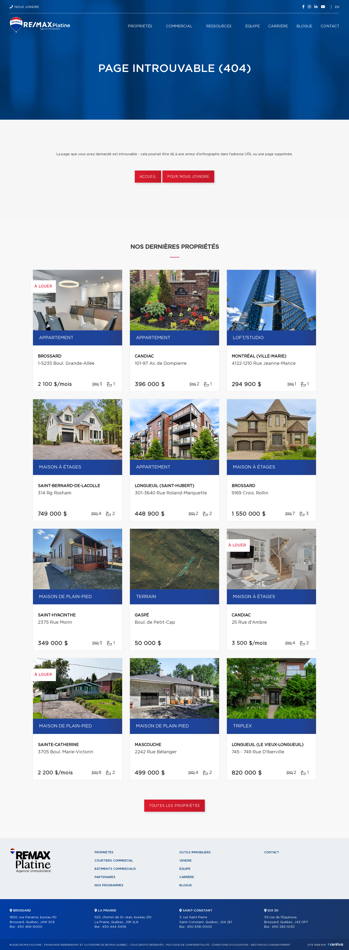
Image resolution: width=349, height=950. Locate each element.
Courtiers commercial (114, 860)
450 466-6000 (29, 926)
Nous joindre (27, 7)
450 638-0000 (199, 926)
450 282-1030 (283, 926)
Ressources (218, 26)
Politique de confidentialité (187, 945)
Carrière (278, 26)
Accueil (148, 177)
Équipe (252, 26)
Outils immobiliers (195, 852)
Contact (330, 26)
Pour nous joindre (188, 177)
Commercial (179, 26)
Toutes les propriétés (174, 806)
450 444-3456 (114, 926)
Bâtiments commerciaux (115, 868)
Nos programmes (109, 885)
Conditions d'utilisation (230, 945)
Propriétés (140, 26)
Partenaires (105, 877)
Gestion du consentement (270, 945)
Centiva (335, 944)
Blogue (304, 26)
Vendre (185, 860)
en (337, 7)
